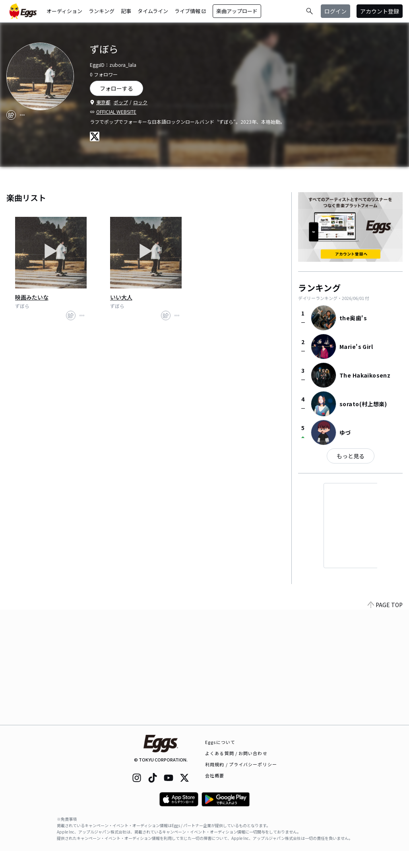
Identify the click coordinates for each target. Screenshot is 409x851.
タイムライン (153, 11)
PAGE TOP (385, 720)
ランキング (101, 11)
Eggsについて (220, 742)
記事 (126, 11)
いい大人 (121, 297)
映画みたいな (31, 297)
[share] (11, 115)
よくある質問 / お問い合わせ (236, 753)
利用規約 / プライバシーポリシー (241, 764)
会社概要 (214, 775)
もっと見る (350, 456)
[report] (22, 115)
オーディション (64, 11)
